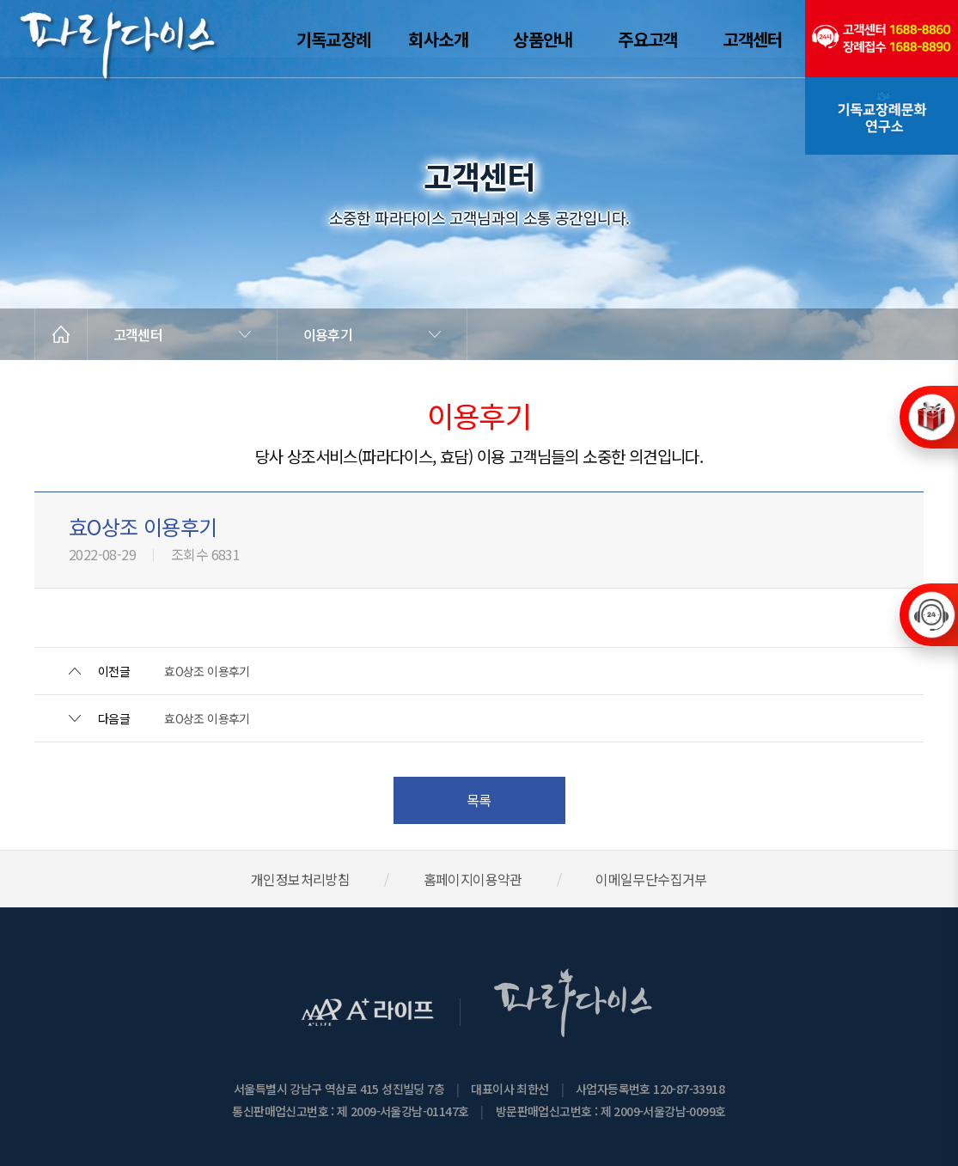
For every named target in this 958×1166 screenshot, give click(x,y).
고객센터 (753, 39)
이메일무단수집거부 (651, 879)
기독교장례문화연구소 (881, 116)
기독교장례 (333, 39)
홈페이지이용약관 (473, 879)
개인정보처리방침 (300, 879)
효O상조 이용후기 (207, 671)
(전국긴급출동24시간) (881, 38)
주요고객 (648, 39)
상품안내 (543, 39)
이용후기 (327, 334)
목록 (479, 800)
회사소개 (438, 39)
